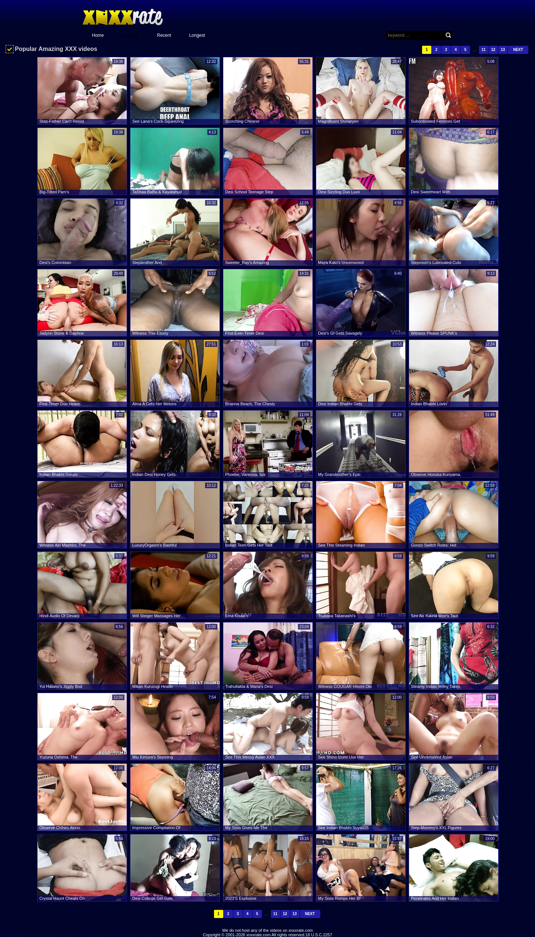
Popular (131, 35)
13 (503, 50)
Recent (164, 35)
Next (518, 50)
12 (493, 50)
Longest (197, 35)
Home (98, 35)
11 (484, 50)
